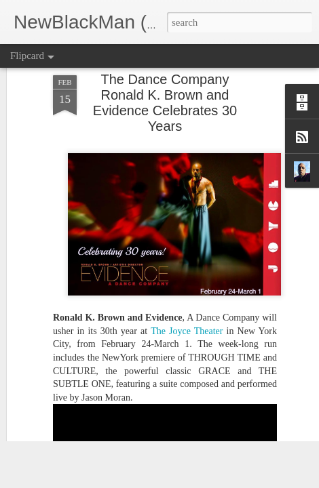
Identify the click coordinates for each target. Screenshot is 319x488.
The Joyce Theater (188, 264)
